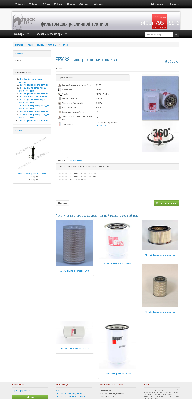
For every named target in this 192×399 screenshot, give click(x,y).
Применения (76, 160)
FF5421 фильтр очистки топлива (33, 93)
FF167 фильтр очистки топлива (33, 96)
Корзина (19, 53)
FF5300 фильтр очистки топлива (33, 120)
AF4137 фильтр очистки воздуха (160, 311)
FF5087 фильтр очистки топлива (33, 111)
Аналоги (61, 160)
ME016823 (101, 125)
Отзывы (62, 203)
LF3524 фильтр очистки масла (117, 263)
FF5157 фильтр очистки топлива (74, 348)
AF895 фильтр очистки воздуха (74, 270)
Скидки (18, 130)
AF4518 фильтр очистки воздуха (160, 254)
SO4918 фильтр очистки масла (32, 173)
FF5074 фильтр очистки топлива (33, 84)
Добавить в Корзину (166, 203)
